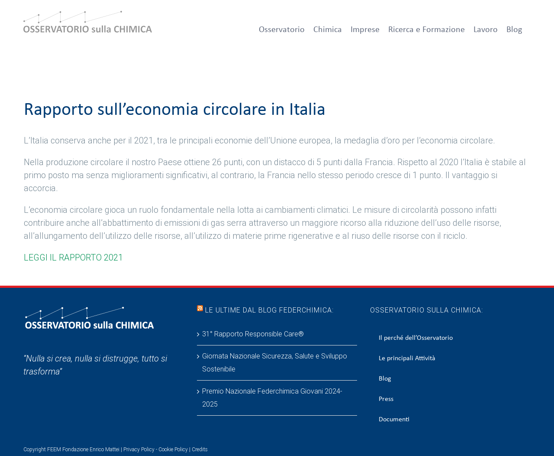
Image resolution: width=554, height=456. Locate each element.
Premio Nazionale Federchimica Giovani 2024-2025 (272, 397)
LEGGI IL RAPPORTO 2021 (73, 257)
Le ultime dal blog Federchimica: (269, 310)
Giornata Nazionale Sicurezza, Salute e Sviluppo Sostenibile (274, 362)
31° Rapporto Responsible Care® (253, 334)
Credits (200, 449)
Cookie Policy (173, 449)
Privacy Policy (139, 449)
